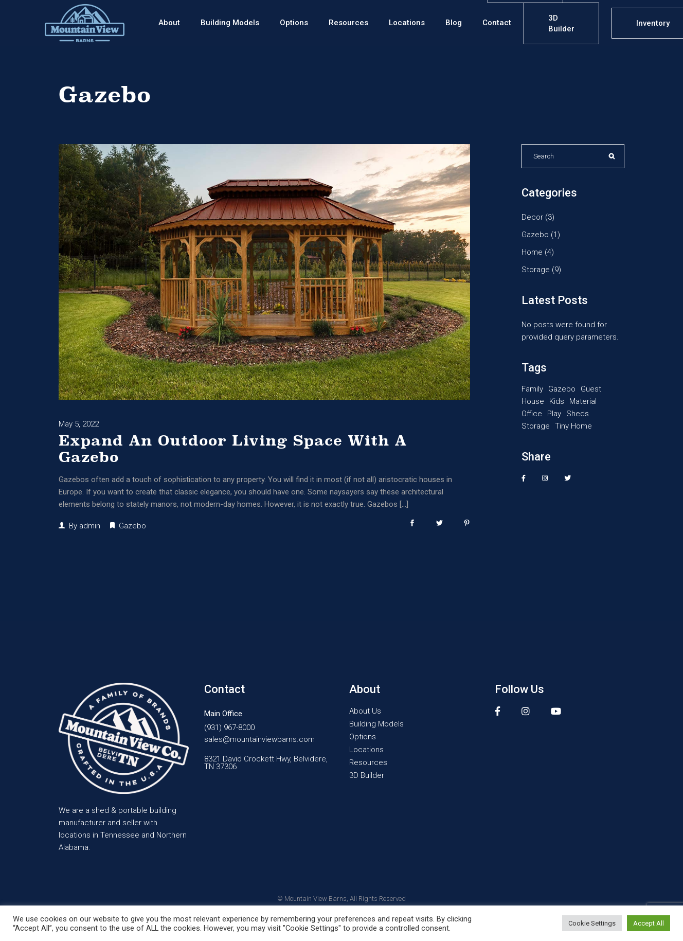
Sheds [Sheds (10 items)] (577, 413)
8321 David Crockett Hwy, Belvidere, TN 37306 (266, 762)
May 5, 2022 (79, 424)
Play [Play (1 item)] (554, 413)
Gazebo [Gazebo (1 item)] (562, 389)
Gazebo (132, 525)
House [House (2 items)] (533, 401)
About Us (365, 711)
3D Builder (366, 775)
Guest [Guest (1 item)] (591, 389)
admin (89, 525)
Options (362, 737)
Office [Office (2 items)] (532, 413)
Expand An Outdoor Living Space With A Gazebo (233, 449)
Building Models (376, 724)
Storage (536, 269)
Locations (366, 750)
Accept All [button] (648, 923)
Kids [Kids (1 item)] (556, 401)
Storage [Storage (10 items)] (536, 426)
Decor (532, 217)
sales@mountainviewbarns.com (259, 739)
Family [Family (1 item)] (532, 389)
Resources (368, 763)
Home (532, 252)
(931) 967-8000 (229, 728)
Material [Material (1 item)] (583, 401)
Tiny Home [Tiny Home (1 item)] (573, 426)
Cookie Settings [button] (592, 923)
